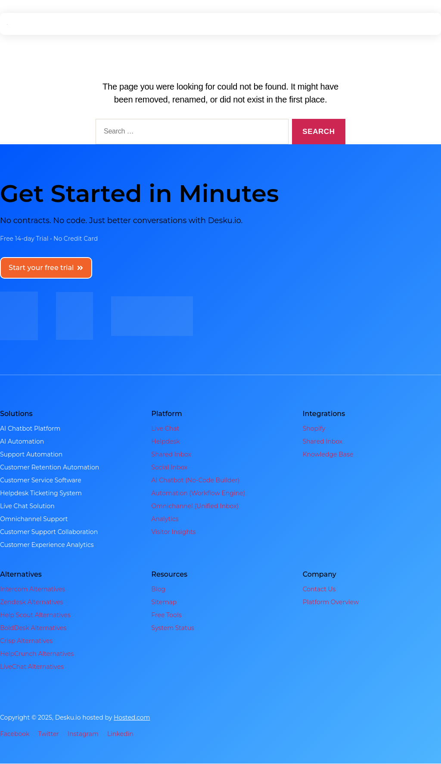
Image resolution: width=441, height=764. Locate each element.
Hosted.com (132, 718)
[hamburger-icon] (425, 24)
